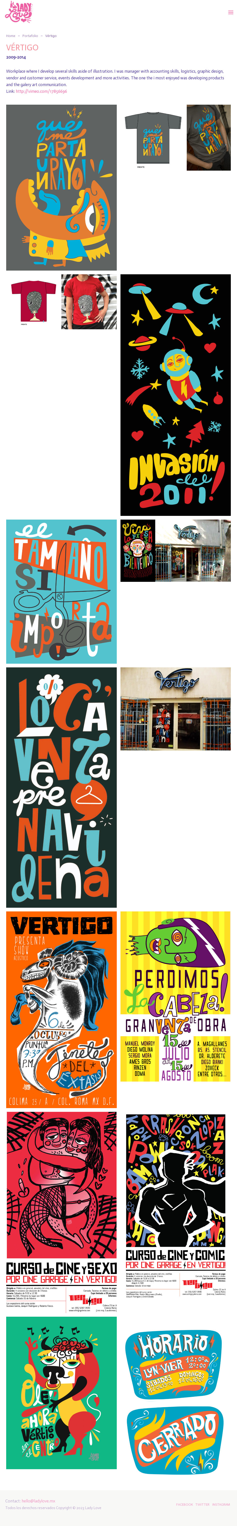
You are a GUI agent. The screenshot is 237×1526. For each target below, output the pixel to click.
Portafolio (30, 36)
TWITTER (201, 1504)
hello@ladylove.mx (37, 1500)
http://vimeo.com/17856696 (41, 91)
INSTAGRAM (220, 1504)
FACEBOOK (183, 1504)
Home (10, 36)
